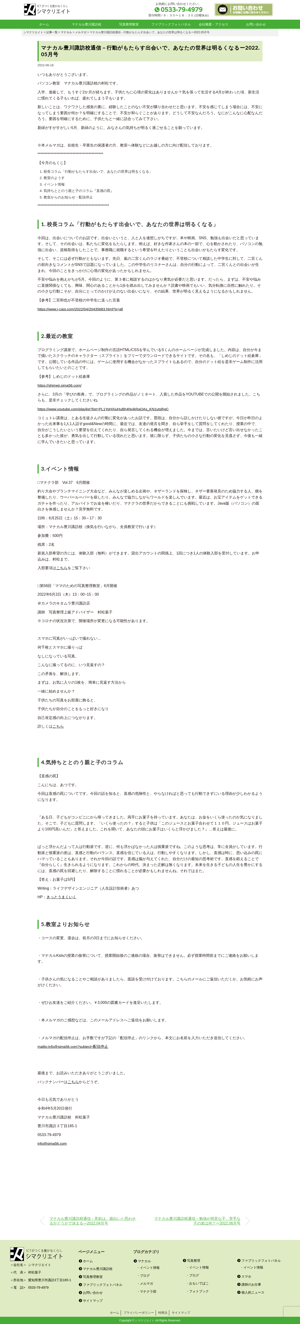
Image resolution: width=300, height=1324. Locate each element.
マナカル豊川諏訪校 (86, 24)
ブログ (145, 1275)
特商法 (162, 1312)
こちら (62, 568)
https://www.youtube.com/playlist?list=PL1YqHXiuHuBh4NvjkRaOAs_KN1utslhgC (105, 409)
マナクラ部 (148, 1291)
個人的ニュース (250, 1292)
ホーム (44, 24)
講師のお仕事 (249, 1284)
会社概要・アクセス (213, 24)
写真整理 (191, 1260)
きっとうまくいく (61, 897)
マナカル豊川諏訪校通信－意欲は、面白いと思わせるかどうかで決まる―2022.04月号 (92, 1220)
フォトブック (199, 1290)
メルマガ (146, 1283)
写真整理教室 (129, 24)
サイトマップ (91, 1300)
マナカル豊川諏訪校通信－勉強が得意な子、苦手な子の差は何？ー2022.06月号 (197, 1220)
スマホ (244, 1276)
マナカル (142, 1260)
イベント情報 (150, 1267)
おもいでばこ (199, 1282)
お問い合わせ (256, 24)
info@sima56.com (53, 1143)
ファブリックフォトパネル (171, 24)
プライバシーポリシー (139, 1312)
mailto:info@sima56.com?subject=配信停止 (74, 1046)
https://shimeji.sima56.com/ (60, 385)
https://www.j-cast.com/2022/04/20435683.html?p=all (81, 309)
